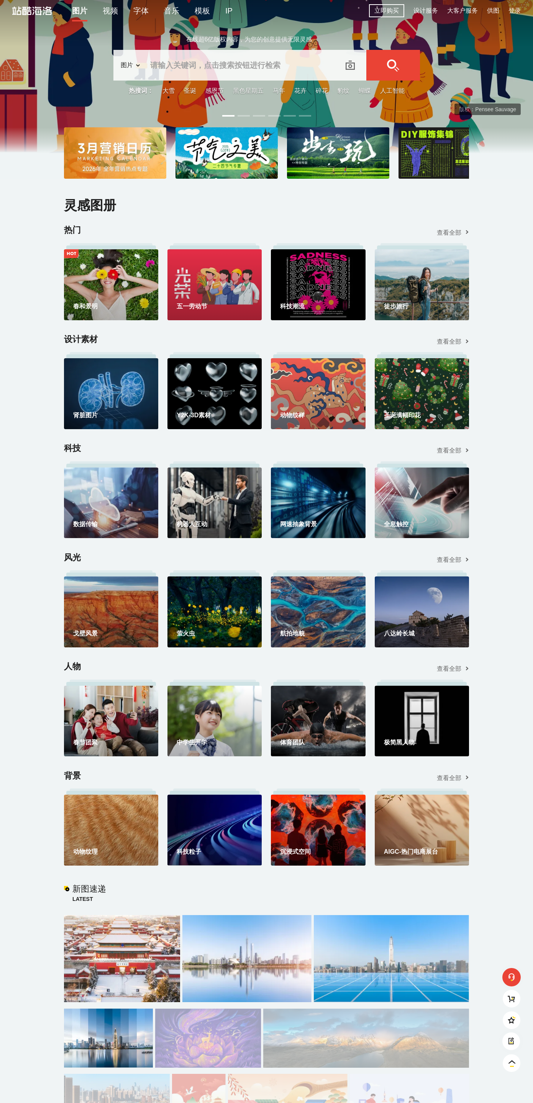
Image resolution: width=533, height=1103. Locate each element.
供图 (493, 10)
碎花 (322, 90)
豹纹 (343, 90)
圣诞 (190, 90)
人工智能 (392, 90)
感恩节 (214, 90)
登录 (514, 10)
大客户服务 (462, 10)
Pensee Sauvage (495, 109)
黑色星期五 (248, 90)
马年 (279, 90)
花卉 (300, 90)
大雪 (168, 90)
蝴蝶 (365, 90)
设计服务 (425, 10)
